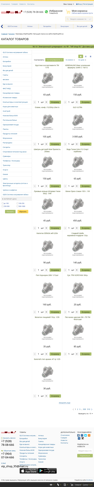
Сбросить (23, 211)
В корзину (55, 102)
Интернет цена (9, 199)
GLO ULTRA (77, 107)
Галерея (15, 4)
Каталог (12, 34)
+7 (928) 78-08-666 (33, 12)
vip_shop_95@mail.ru (14, 466)
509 (84, 409)
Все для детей (82, 26)
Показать (10, 211)
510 (88, 409)
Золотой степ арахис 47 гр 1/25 (47, 359)
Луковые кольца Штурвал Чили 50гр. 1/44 (47, 192)
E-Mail (3, 463)
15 (91, 413)
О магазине (5, 4)
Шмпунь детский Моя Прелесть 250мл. (47, 150)
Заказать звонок (8, 438)
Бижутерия (65, 26)
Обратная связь (8, 451)
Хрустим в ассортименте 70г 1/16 (47, 66)
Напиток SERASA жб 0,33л (47, 233)
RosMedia (90, 480)
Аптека (29, 26)
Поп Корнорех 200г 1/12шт (47, 275)
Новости (22, 4)
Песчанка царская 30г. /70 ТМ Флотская (77, 318)
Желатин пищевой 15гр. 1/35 (47, 317)
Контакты (30, 4)
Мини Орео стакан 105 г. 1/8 (77, 191)
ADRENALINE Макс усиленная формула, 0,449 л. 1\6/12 (77, 66)
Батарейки (47, 26)
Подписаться (85, 456)
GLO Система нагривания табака (13, 27)
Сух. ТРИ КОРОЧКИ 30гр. (77, 275)
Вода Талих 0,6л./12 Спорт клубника (77, 150)
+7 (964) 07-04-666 (7, 455)
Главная (4, 34)
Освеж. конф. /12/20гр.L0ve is (47, 107)
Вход (80, 4)
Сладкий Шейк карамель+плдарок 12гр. (77, 234)
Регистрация (88, 4)
